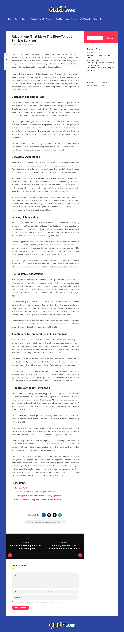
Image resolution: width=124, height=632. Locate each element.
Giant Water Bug (93, 60)
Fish (17, 19)
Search (89, 35)
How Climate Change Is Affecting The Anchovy (35, 492)
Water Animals (71, 19)
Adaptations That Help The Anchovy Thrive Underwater (39, 500)
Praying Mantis (21, 488)
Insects (25, 19)
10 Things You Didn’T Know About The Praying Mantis (38, 496)
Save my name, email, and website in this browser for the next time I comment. (39, 602)
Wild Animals (85, 19)
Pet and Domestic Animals (41, 19)
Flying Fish (90, 53)
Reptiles (59, 19)
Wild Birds (97, 19)
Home (10, 19)
